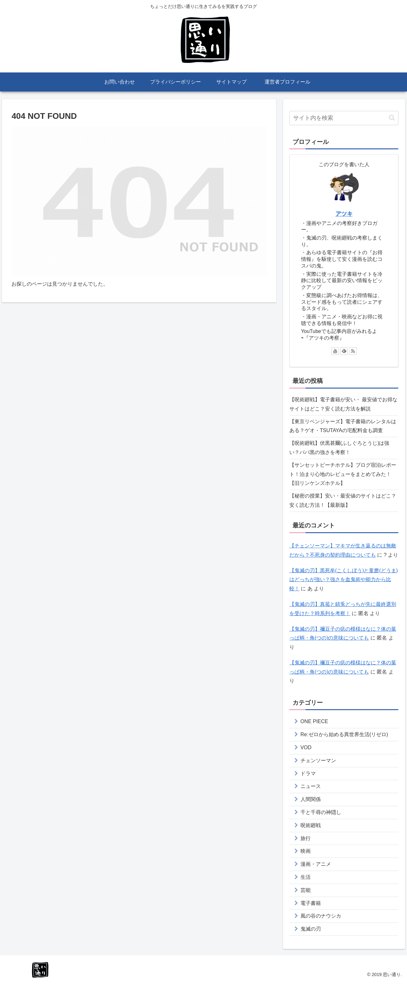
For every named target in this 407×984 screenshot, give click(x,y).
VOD (306, 747)
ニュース (310, 786)
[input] (344, 118)
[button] (391, 117)
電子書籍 (310, 903)
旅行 (305, 838)
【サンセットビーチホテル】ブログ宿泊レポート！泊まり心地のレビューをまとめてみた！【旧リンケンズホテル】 (342, 474)
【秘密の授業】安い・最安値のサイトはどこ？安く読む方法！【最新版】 (342, 500)
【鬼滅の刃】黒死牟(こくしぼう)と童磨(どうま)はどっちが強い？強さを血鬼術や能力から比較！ (343, 580)
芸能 (305, 890)
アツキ (344, 214)
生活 (305, 877)
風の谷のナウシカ (320, 916)
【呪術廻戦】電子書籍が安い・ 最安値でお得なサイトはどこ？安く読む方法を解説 (343, 404)
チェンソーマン (318, 760)
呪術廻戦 (310, 825)
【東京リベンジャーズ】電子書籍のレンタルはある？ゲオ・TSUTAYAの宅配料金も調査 (342, 426)
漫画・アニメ (315, 864)
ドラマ (308, 773)
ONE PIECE (314, 721)
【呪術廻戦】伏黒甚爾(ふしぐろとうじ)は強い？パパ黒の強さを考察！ (339, 447)
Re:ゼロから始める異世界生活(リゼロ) (344, 734)
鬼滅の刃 (310, 929)
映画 (305, 851)
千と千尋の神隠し (320, 812)
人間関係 (310, 799)
